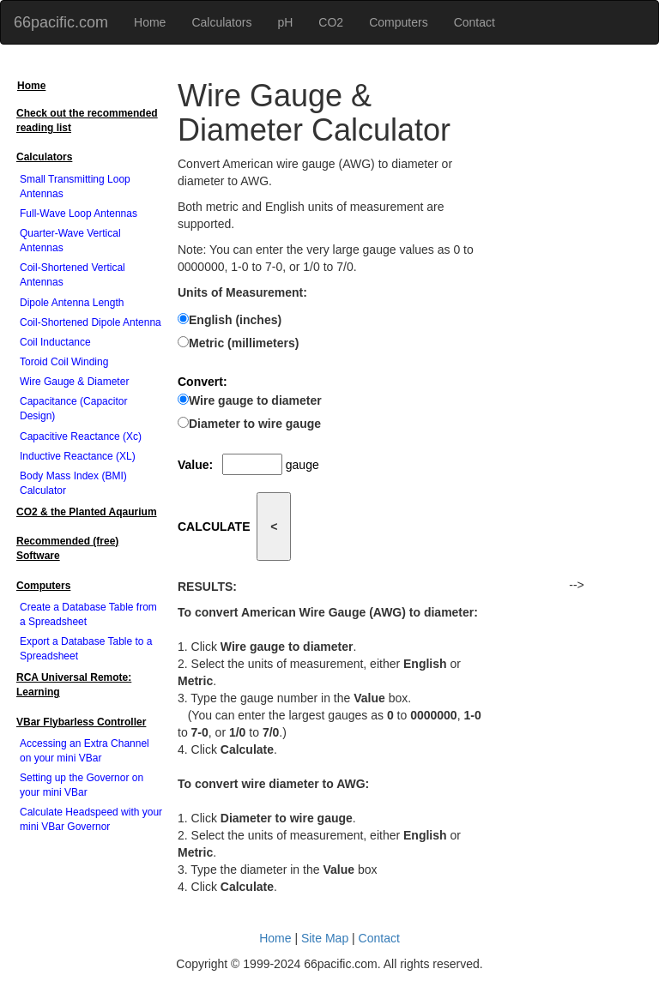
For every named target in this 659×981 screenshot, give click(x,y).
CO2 (330, 22)
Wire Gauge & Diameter (74, 382)
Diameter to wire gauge (255, 423)
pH (285, 22)
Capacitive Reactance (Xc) (81, 436)
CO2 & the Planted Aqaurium (86, 512)
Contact (474, 22)
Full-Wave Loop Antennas (78, 214)
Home (150, 22)
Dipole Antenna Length (72, 303)
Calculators (221, 22)
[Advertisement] (576, 319)
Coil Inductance (55, 342)
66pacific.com (61, 22)
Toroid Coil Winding (64, 362)
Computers (398, 22)
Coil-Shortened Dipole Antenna (90, 322)
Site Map (324, 938)
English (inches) (235, 320)
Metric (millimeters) (244, 343)
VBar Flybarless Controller (81, 722)
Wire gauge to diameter (255, 400)
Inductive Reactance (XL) (78, 456)
